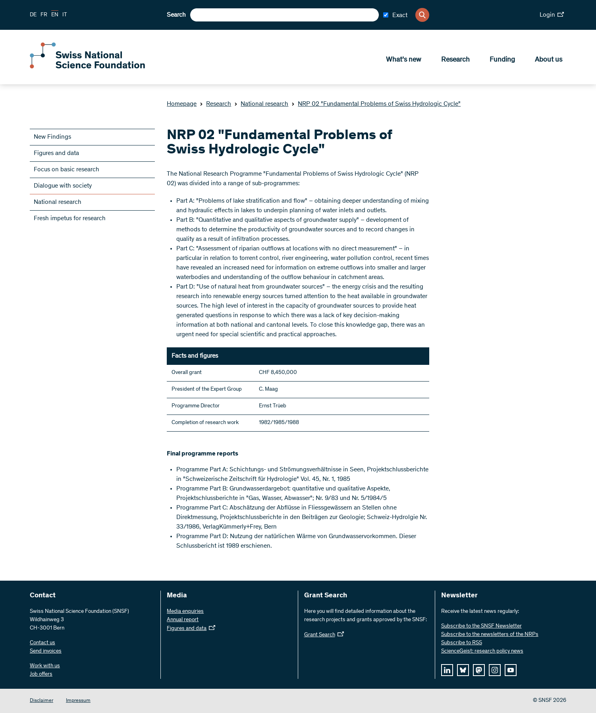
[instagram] (495, 670)
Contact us (42, 643)
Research (455, 60)
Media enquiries (185, 611)
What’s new (403, 60)
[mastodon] (479, 670)
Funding (502, 60)
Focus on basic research (66, 170)
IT (64, 15)
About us (548, 60)
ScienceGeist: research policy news (482, 651)
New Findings (52, 137)
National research (261, 104)
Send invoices (46, 651)
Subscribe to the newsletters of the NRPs (489, 634)
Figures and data (56, 153)
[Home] (87, 67)
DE (33, 15)
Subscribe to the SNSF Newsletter (481, 626)
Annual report (183, 620)
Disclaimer (41, 700)
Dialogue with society (63, 186)
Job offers (41, 674)
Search (176, 15)
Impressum (78, 700)
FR (44, 15)
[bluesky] (463, 670)
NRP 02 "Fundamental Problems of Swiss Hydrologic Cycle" (376, 104)
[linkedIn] (447, 670)
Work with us (45, 666)
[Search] (422, 15)
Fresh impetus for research (70, 218)
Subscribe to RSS (461, 643)
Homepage (182, 104)
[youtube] (511, 670)
